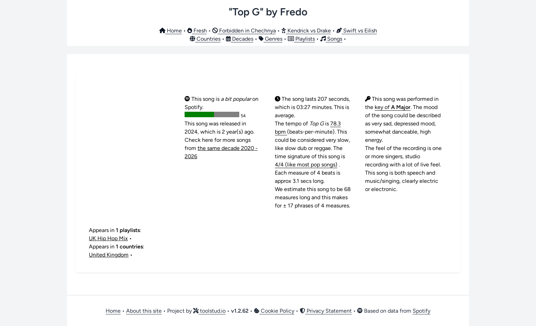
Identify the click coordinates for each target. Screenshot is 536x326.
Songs (331, 39)
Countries (205, 39)
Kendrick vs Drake (306, 30)
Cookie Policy (274, 311)
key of (393, 107)
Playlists (301, 39)
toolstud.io (209, 311)
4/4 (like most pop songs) (306, 164)
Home (170, 30)
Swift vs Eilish (356, 30)
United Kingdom (109, 255)
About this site (144, 311)
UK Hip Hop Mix (108, 238)
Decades (239, 39)
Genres (270, 39)
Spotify (421, 311)
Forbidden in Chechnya (244, 30)
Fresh (197, 30)
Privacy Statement (326, 311)
